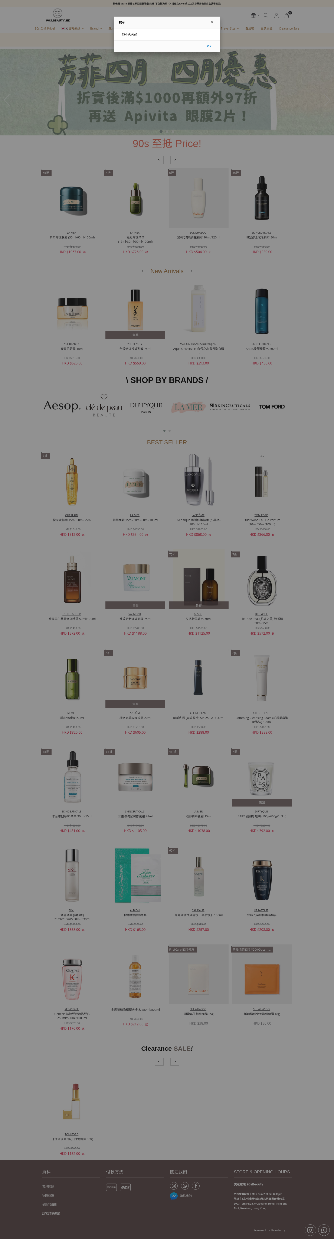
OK (209, 46)
